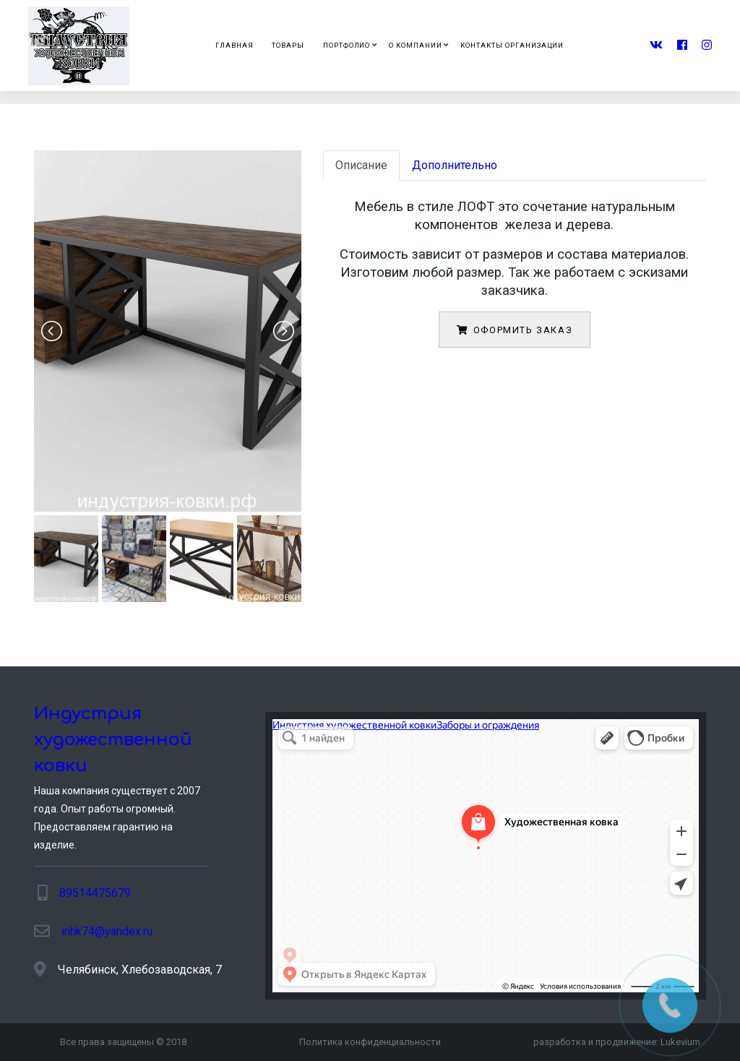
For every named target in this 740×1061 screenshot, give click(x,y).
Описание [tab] (361, 165)
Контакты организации (512, 45)
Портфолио (347, 45)
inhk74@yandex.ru (106, 931)
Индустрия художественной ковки (113, 740)
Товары (288, 45)
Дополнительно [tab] (454, 165)
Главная (234, 45)
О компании (415, 45)
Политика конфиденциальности (370, 1041)
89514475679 (95, 893)
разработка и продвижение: (616, 1041)
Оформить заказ (514, 330)
